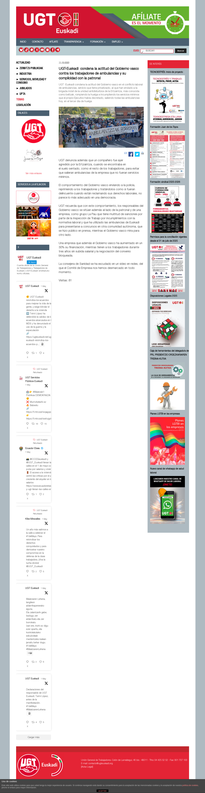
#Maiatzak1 (38, 392)
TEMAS (20, 99)
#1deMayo (31, 536)
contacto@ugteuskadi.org (100, 764)
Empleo (117, 42)
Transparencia (74, 42)
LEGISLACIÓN (23, 105)
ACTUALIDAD (23, 62)
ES (134, 51)
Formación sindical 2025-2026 (165, 182)
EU (138, 51)
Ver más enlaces (34, 173)
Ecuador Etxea (32, 448)
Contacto (37, 42)
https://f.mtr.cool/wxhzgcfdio (40, 419)
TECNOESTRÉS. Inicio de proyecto (166, 72)
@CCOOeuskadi (38, 459)
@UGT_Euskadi (34, 462)
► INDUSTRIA (24, 74)
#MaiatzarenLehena (35, 649)
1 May (43, 286)
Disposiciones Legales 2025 (163, 296)
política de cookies (190, 785)
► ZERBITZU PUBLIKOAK (29, 68)
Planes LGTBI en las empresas (165, 414)
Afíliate (53, 42)
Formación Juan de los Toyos (164, 127)
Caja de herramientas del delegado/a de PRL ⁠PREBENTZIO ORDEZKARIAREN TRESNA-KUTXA (169, 355)
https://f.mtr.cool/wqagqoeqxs (41, 412)
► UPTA (20, 94)
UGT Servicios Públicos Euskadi (33, 380)
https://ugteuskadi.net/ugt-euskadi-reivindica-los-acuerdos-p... (39, 341)
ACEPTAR (102, 791)
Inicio (23, 42)
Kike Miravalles (32, 519)
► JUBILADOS (24, 88)
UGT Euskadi (32, 286)
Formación (98, 42)
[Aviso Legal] (87, 767)
